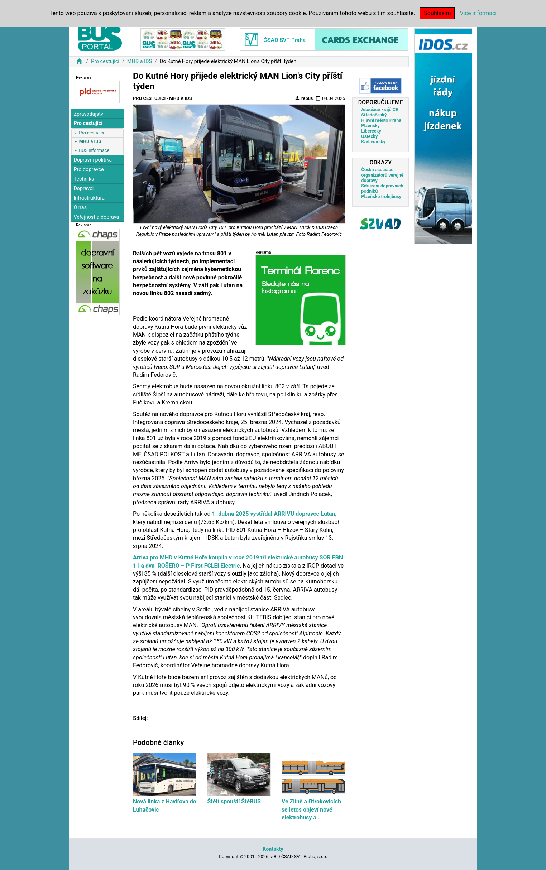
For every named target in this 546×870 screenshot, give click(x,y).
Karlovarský (373, 141)
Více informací (478, 13)
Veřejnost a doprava (96, 217)
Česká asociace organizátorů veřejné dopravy (382, 175)
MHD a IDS (139, 61)
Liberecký (371, 131)
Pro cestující (105, 61)
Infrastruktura (89, 198)
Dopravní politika (92, 160)
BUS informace (94, 150)
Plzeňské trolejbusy (381, 196)
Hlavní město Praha (381, 120)
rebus (303, 98)
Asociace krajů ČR (379, 109)
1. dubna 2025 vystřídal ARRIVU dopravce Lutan (273, 513)
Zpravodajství (88, 114)
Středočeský (374, 114)
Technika (83, 179)
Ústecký (369, 136)
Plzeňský (370, 125)
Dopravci (83, 189)
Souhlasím (437, 13)
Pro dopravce (88, 170)
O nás (80, 208)
